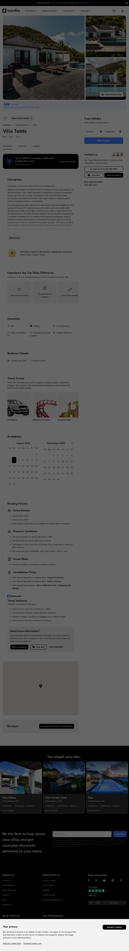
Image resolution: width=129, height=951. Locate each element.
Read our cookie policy (12, 943)
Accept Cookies (114, 927)
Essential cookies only (32, 943)
